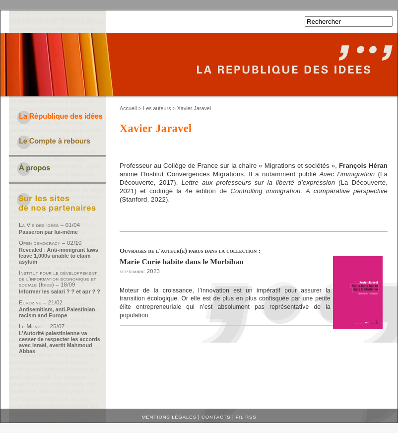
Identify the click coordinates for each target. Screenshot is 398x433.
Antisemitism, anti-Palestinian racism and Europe (57, 312)
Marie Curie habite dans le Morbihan (182, 261)
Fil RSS (246, 417)
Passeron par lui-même (48, 232)
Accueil (128, 108)
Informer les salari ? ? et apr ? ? (59, 291)
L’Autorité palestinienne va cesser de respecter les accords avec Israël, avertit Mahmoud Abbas (59, 342)
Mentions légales (169, 417)
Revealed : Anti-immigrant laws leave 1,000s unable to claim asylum (58, 256)
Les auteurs (157, 108)
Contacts (216, 417)
